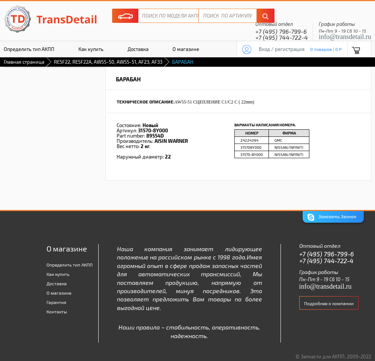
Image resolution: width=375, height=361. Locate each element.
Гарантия (56, 302)
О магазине (185, 49)
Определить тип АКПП (69, 264)
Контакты (56, 311)
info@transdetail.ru (345, 36)
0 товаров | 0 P (326, 49)
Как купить (91, 49)
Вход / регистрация (281, 49)
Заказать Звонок (332, 217)
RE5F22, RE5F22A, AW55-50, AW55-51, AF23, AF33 (108, 62)
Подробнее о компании (329, 303)
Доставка (138, 49)
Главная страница (24, 62)
